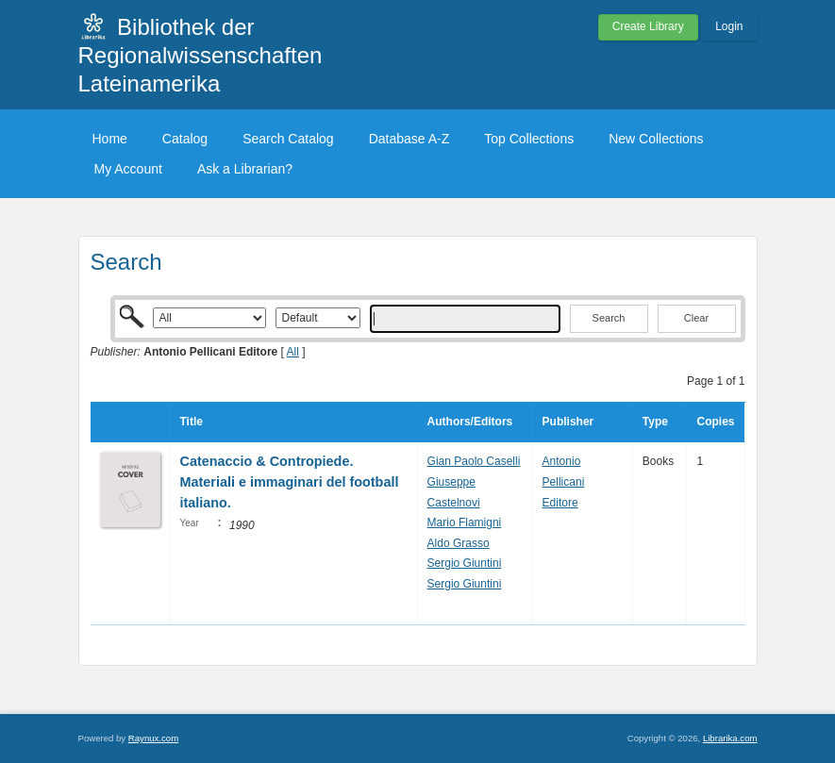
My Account (128, 168)
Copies (715, 421)
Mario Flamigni (464, 522)
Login (729, 26)
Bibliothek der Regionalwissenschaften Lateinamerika (200, 55)
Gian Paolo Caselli (474, 461)
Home (109, 138)
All (293, 351)
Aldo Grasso (458, 543)
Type (655, 421)
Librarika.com (730, 738)
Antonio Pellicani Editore (564, 481)
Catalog (185, 138)
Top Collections (529, 138)
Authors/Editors (470, 421)
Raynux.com (153, 738)
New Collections (656, 138)
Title (191, 421)
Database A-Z (409, 138)
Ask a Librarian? (244, 168)
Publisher (568, 421)
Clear (696, 317)
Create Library (648, 26)
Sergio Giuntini (464, 563)
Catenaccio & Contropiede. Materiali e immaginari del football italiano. (289, 481)
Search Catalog (288, 138)
